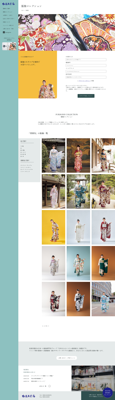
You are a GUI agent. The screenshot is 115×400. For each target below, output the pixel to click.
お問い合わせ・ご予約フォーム (66, 358)
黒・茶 (22, 156)
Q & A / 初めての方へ (8, 18)
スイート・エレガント (26, 167)
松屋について (6, 22)
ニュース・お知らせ (8, 25)
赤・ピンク (23, 152)
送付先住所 (69, 74)
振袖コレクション (7, 12)
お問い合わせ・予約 (8, 29)
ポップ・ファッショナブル (27, 169)
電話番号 (68, 62)
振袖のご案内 (6, 8)
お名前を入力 (69, 56)
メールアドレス (70, 68)
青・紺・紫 (23, 154)
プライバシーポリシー (84, 81)
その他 (22, 146)
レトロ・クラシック (25, 171)
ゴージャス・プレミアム (26, 165)
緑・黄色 (23, 150)
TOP (22, 10)
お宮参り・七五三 (7, 15)
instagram (7, 32)
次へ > (47, 326)
